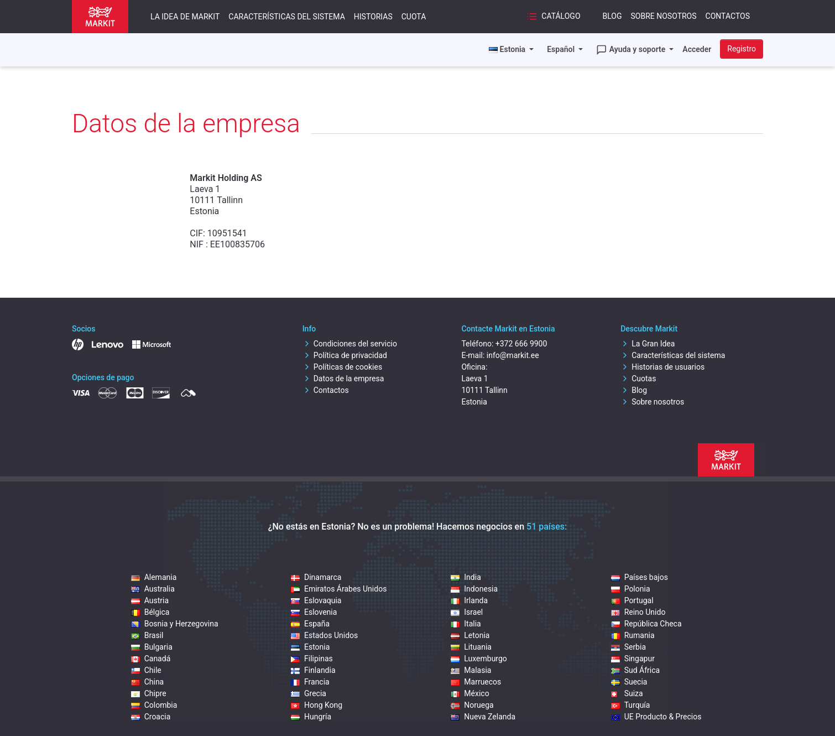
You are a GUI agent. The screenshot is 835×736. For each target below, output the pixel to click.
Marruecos (476, 681)
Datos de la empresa (343, 378)
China (147, 681)
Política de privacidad (344, 355)
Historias (373, 16)
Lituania (471, 646)
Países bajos (639, 577)
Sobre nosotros (664, 16)
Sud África (635, 670)
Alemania (154, 577)
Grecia (308, 693)
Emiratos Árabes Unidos (339, 588)
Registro (741, 48)
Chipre (148, 693)
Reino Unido (638, 612)
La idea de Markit (185, 16)
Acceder (696, 49)
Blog (612, 16)
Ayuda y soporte (631, 49)
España (310, 623)
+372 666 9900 (521, 343)
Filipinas (312, 658)
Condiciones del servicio (349, 343)
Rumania (633, 635)
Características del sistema (286, 16)
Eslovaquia (316, 600)
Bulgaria (152, 646)
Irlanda (469, 600)
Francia (310, 681)
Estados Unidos (324, 635)
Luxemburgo (479, 658)
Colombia (154, 705)
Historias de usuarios (662, 366)
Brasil (147, 635)
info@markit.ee (513, 355)
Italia (466, 623)
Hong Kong (316, 705)
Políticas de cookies (342, 366)
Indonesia (474, 588)
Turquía (630, 705)
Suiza (627, 693)
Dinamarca (316, 577)
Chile (146, 670)
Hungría (311, 716)
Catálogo (553, 16)
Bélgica (150, 612)
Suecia (629, 681)
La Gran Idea (647, 343)
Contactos (728, 16)
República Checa (646, 623)
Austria (150, 600)
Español (561, 49)
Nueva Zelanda (483, 716)
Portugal (632, 600)
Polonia (630, 588)
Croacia (151, 716)
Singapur (633, 658)
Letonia (470, 635)
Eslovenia (314, 612)
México (470, 693)
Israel (467, 612)
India (466, 577)
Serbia (628, 646)
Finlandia (313, 670)
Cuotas (638, 378)
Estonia (310, 646)
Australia (153, 588)
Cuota (413, 16)
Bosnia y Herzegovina (174, 623)
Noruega (472, 705)
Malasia (471, 670)
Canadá (151, 658)
